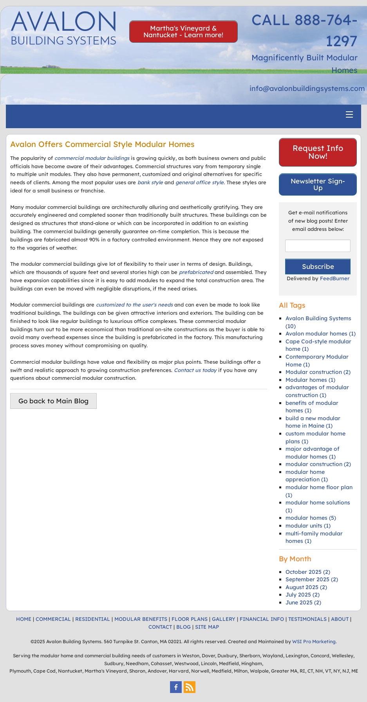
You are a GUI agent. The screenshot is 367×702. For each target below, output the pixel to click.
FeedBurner (334, 278)
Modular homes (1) (310, 379)
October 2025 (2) (308, 571)
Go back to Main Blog (53, 401)
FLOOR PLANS (190, 619)
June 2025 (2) (303, 602)
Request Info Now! (318, 152)
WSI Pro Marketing (314, 641)
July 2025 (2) (303, 594)
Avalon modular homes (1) (321, 333)
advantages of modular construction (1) (317, 391)
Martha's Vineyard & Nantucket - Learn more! (183, 31)
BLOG (183, 627)
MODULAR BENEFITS (140, 619)
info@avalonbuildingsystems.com (307, 88)
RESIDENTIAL (92, 619)
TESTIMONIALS (307, 619)
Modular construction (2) (318, 371)
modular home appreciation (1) (307, 475)
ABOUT (340, 619)
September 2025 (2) (312, 579)
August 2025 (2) (306, 587)
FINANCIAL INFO (262, 619)
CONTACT (160, 627)
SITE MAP (207, 627)
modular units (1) (308, 525)
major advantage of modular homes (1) (313, 452)
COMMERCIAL (53, 619)
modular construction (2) (318, 464)
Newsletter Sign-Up (318, 184)
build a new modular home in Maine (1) (313, 422)
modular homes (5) (311, 517)
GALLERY (223, 619)
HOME (23, 619)
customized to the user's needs (134, 304)
